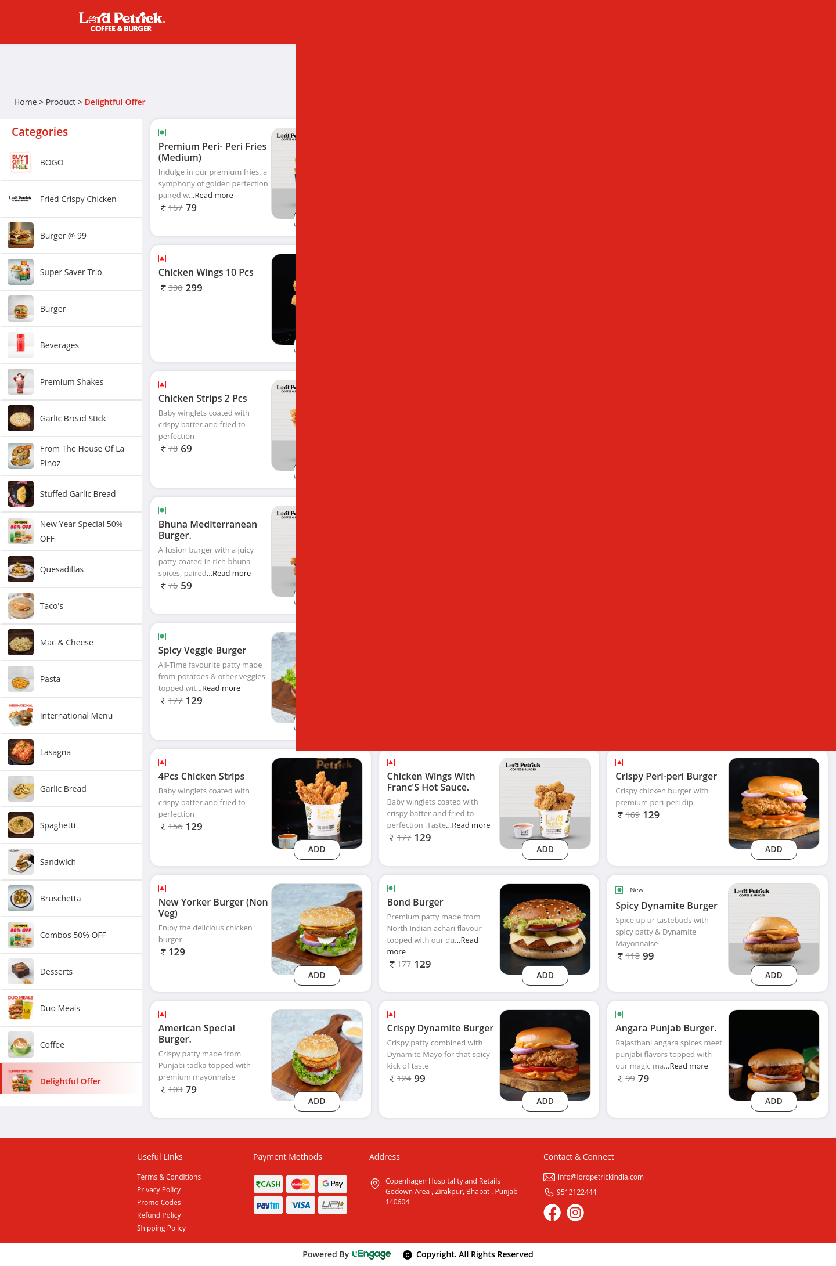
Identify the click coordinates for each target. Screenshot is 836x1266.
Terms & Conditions (169, 1177)
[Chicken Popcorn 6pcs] (545, 424)
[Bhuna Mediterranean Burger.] (317, 550)
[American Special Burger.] (317, 1054)
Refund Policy (159, 1215)
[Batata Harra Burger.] (545, 550)
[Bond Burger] (545, 928)
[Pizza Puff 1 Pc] (545, 172)
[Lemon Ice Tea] (774, 550)
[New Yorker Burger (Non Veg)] (317, 928)
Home (25, 101)
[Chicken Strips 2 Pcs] (317, 424)
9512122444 (570, 1192)
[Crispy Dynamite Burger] (545, 1054)
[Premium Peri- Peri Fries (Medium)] (317, 172)
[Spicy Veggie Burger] (317, 676)
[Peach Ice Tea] (774, 676)
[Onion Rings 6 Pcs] (774, 172)
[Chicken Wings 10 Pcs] (317, 298)
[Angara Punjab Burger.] (774, 1054)
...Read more (211, 195)
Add (317, 219)
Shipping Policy (161, 1228)
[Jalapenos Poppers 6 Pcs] (545, 676)
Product (60, 101)
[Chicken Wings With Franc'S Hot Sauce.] (545, 802)
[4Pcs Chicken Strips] (317, 802)
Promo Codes (159, 1202)
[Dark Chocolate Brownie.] (774, 298)
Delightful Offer (115, 101)
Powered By (346, 1254)
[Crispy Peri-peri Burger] (774, 802)
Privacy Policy (159, 1190)
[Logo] (121, 22)
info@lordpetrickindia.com (593, 1177)
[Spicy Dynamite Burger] (774, 928)
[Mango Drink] (774, 424)
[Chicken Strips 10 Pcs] (545, 298)
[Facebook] (552, 1212)
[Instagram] (575, 1212)
